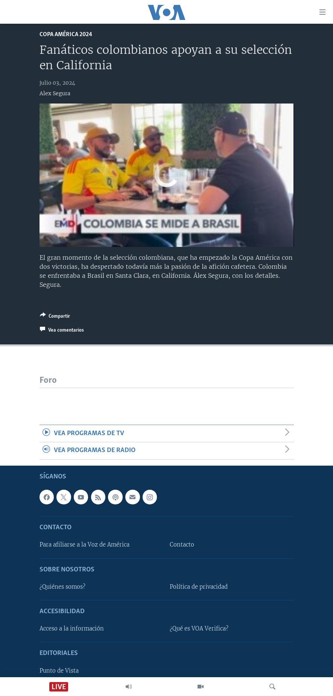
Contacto (182, 544)
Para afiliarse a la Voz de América (84, 544)
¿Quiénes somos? (62, 586)
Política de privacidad (199, 586)
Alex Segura (55, 93)
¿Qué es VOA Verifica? (199, 628)
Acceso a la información (72, 628)
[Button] (55, 317)
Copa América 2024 (66, 34)
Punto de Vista (59, 670)
